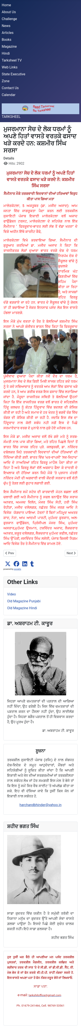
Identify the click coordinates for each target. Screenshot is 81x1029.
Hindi (6, 53)
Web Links (9, 67)
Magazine (9, 46)
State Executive (13, 74)
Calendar (8, 95)
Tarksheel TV (12, 60)
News (6, 26)
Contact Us (10, 88)
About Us (9, 12)
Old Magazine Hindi (22, 608)
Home (6, 5)
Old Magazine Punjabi (24, 601)
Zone (6, 81)
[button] (8, 564)
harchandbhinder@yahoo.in (40, 805)
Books (6, 40)
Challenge (9, 19)
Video (11, 594)
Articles (7, 33)
